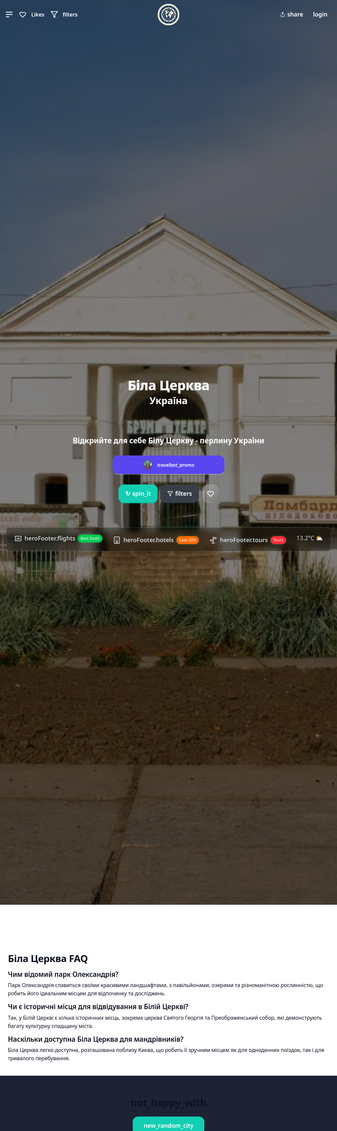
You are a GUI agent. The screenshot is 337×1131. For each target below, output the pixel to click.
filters (179, 493)
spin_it (138, 493)
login (320, 14)
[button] (9, 14)
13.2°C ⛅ (310, 538)
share (291, 14)
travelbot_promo (175, 465)
